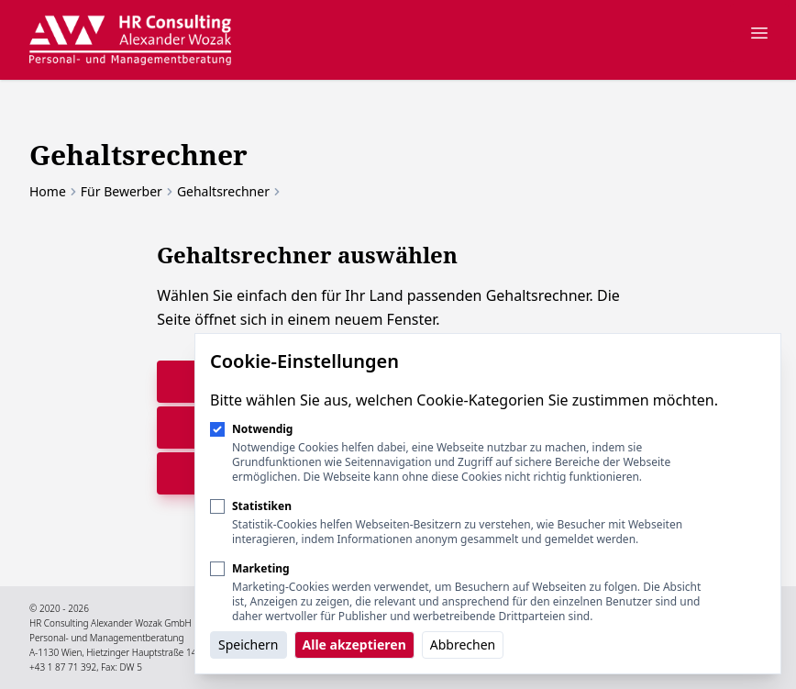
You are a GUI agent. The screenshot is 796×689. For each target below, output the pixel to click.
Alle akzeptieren (354, 644)
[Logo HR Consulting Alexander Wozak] (130, 39)
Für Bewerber (121, 191)
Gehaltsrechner (223, 191)
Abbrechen (462, 644)
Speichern (248, 644)
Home (47, 191)
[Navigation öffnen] (759, 33)
